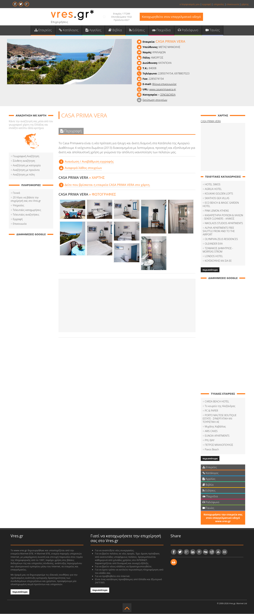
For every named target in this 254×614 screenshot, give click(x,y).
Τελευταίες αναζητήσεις (26, 215)
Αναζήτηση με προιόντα (26, 170)
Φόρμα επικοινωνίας (164, 84)
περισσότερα (210, 270)
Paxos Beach (212, 449)
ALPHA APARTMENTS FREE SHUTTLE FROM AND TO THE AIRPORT (219, 231)
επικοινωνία (232, 4)
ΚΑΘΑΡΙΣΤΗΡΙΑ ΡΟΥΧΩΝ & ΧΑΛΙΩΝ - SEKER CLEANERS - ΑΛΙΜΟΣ (223, 217)
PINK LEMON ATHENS (217, 211)
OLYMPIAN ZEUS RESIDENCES (221, 239)
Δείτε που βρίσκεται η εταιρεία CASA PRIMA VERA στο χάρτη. (107, 185)
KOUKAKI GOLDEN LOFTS (219, 194)
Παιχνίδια (161, 30)
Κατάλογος (69, 30)
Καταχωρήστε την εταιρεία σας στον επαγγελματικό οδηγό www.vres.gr (223, 518)
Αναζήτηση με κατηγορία (27, 165)
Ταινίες (212, 30)
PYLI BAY (209, 440)
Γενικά (16, 193)
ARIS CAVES (211, 431)
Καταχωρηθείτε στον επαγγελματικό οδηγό (171, 17)
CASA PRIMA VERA (211, 121)
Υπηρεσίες (18, 205)
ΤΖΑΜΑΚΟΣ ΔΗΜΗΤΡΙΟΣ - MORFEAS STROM (218, 250)
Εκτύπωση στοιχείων (155, 100)
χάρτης (245, 4)
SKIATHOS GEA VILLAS (217, 198)
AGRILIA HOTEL (213, 189)
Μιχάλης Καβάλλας (215, 426)
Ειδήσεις (137, 30)
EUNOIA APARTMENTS (217, 436)
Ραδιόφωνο (187, 30)
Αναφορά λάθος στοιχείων (83, 168)
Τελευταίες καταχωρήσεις (27, 210)
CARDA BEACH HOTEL (217, 401)
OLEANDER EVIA (214, 244)
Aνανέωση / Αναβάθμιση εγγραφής (89, 162)
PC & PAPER (211, 411)
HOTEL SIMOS (212, 184)
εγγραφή (206, 4)
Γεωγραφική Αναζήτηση (26, 156)
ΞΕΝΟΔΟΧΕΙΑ (168, 95)
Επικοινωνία (19, 224)
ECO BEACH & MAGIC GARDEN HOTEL (221, 204)
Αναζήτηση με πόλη (24, 175)
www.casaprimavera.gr (162, 89)
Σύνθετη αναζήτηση (24, 161)
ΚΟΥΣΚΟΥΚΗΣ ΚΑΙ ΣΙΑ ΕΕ (218, 261)
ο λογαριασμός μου (190, 4)
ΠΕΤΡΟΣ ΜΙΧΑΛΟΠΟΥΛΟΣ (219, 445)
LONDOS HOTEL (214, 256)
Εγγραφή (18, 219)
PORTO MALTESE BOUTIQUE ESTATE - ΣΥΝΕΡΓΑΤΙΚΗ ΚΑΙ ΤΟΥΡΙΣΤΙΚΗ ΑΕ (220, 419)
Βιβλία (115, 30)
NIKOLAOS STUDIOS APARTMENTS (224, 223)
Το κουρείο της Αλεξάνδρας (220, 406)
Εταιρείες (43, 30)
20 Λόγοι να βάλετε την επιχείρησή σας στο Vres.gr (26, 199)
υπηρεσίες (218, 4)
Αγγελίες (93, 30)
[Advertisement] (127, 305)
